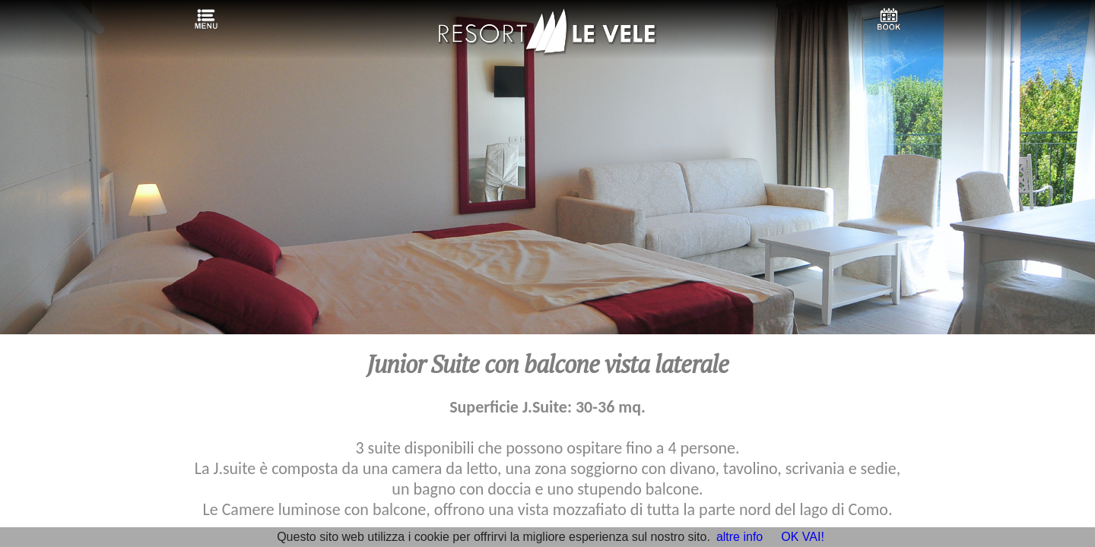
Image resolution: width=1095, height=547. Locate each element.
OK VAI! (802, 536)
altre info (739, 536)
